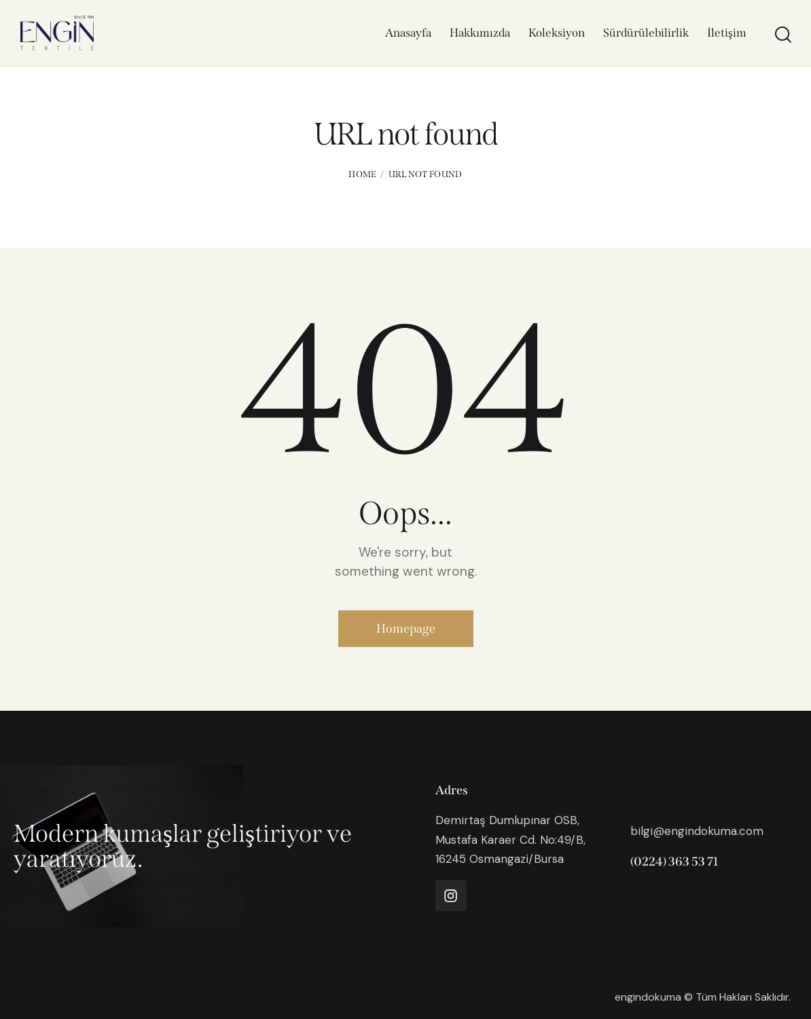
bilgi (641, 830)
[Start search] (782, 34)
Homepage (405, 628)
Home (362, 174)
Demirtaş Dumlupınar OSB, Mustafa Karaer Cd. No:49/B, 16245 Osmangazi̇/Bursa (510, 839)
